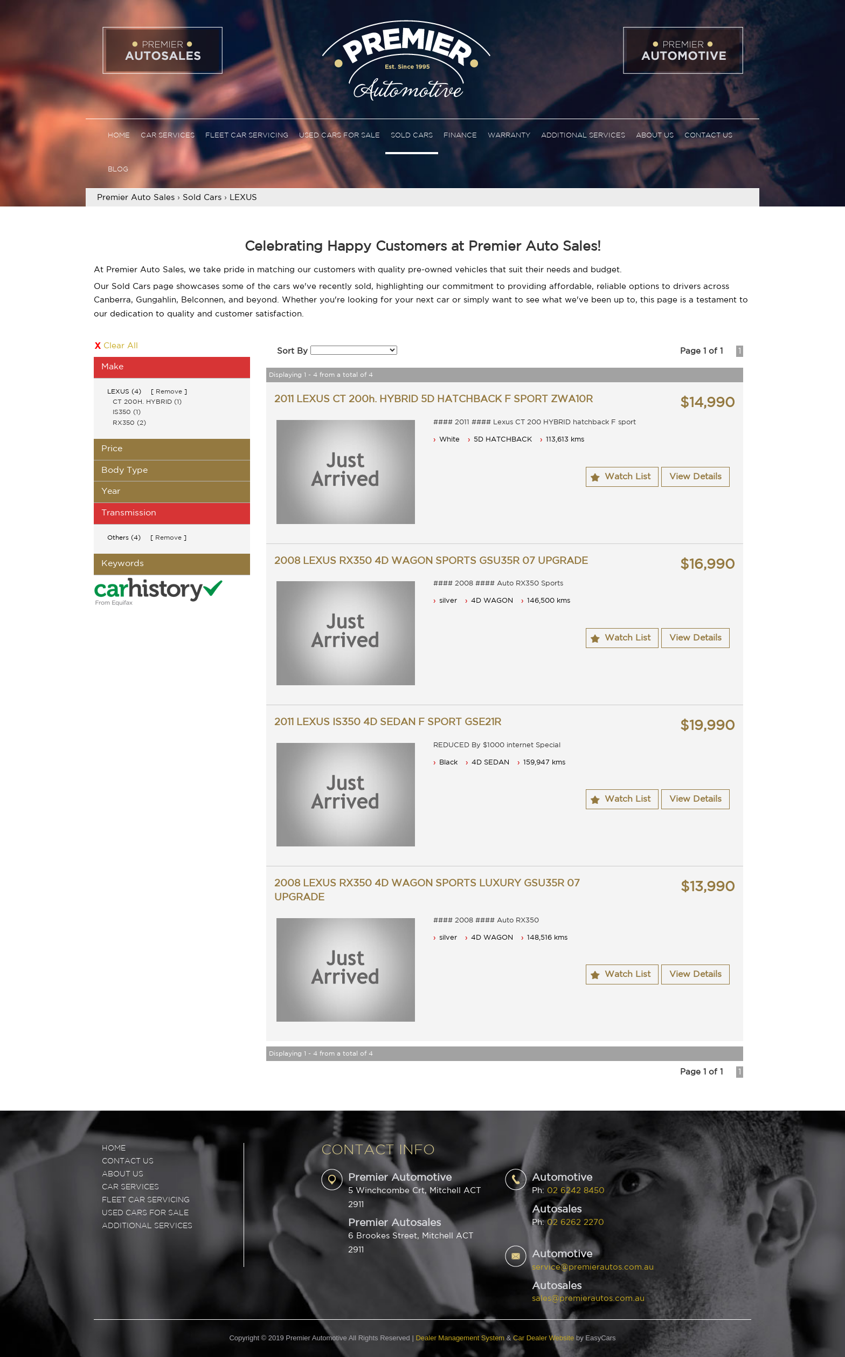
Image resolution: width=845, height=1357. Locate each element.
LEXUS (243, 197)
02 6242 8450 (576, 1190)
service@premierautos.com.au (593, 1267)
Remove (169, 392)
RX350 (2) (129, 423)
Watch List (627, 477)
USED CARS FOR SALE (145, 1213)
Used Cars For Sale (339, 136)
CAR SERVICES (130, 1187)
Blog (118, 170)
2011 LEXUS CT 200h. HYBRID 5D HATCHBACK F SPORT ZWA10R (433, 399)
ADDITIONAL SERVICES (147, 1226)
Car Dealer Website (543, 1338)
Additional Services (583, 136)
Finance (460, 136)
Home (119, 136)
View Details (695, 477)
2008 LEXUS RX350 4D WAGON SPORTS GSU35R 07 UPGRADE (431, 561)
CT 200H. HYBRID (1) (147, 402)
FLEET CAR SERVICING (146, 1200)
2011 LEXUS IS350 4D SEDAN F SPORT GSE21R (387, 722)
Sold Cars (412, 136)
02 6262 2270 (575, 1222)
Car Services (168, 136)
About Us (655, 136)
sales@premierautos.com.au (588, 1298)
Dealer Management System (459, 1338)
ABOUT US (122, 1174)
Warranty (509, 136)
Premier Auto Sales (136, 197)
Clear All (120, 345)
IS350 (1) (127, 412)
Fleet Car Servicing (246, 136)
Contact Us (708, 136)
